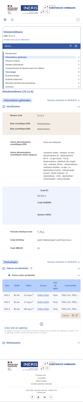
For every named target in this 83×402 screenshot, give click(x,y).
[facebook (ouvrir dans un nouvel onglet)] (32, 397)
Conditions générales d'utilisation (41, 384)
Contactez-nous (41, 376)
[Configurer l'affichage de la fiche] (70, 46)
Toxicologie (10, 72)
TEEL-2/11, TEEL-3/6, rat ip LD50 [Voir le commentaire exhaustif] (70, 296)
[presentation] (41, 233)
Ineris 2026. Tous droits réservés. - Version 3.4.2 (41, 391)
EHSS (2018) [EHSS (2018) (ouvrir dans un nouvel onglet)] (43, 296)
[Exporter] (76, 46)
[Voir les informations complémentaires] (31, 269)
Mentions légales (41, 381)
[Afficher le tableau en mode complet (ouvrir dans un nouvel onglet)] (77, 316)
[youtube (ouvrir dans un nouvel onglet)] (38, 397)
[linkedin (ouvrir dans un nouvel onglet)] (44, 397)
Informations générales (16, 58)
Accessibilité (41, 379)
